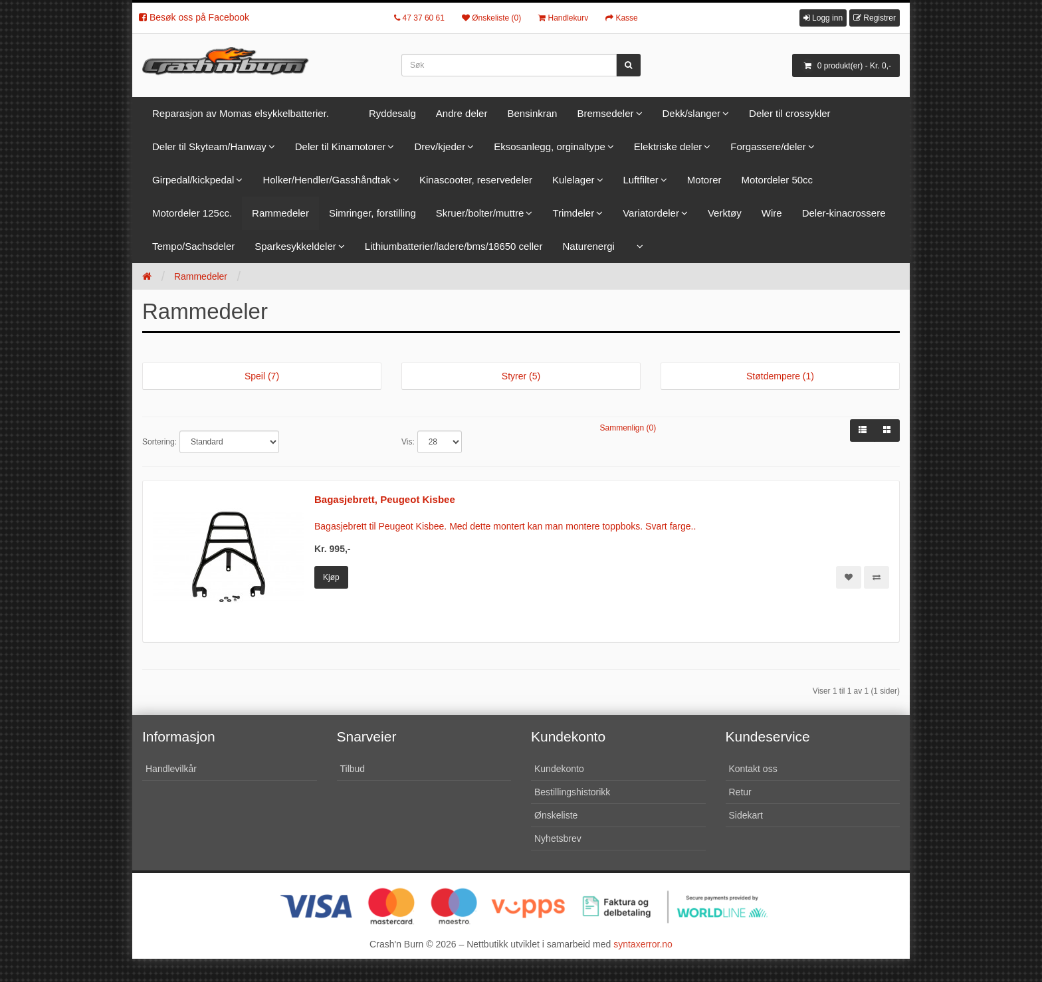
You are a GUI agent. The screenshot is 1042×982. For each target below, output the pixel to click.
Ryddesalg (392, 113)
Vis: (408, 441)
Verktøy (725, 213)
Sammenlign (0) (628, 428)
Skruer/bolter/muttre (480, 213)
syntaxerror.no (643, 944)
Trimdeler (573, 213)
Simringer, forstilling (372, 213)
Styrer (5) (521, 376)
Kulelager (573, 179)
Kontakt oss (753, 768)
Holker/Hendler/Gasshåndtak (326, 179)
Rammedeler (280, 213)
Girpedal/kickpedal (193, 179)
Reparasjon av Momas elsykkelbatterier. (240, 113)
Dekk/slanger (692, 113)
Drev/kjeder (439, 146)
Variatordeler (651, 213)
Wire (772, 213)
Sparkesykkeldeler (295, 246)
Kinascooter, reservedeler (475, 179)
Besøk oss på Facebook (194, 17)
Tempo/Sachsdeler (193, 246)
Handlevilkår (171, 768)
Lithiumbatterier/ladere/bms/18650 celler (454, 246)
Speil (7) (262, 376)
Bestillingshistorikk (572, 792)
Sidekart (746, 815)
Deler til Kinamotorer (340, 146)
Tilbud (352, 768)
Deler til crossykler (790, 113)
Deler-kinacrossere (844, 213)
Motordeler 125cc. (192, 213)
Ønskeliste (555, 815)
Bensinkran (532, 113)
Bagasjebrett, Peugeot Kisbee (384, 499)
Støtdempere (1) (780, 376)
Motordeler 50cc (777, 179)
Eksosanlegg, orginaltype (549, 146)
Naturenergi (588, 246)
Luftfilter (641, 179)
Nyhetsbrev (557, 838)
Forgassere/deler (767, 146)
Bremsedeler (605, 113)
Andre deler (462, 113)
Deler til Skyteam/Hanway (209, 146)
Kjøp (331, 577)
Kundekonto (559, 768)
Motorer (704, 179)
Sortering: (159, 441)
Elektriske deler (668, 146)
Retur (740, 792)
